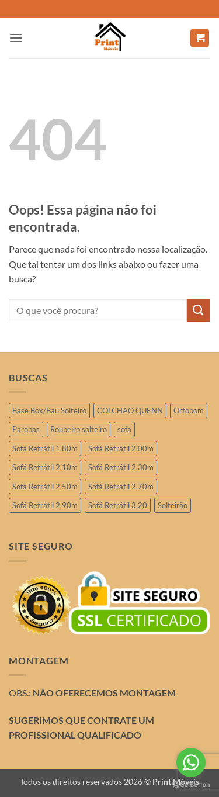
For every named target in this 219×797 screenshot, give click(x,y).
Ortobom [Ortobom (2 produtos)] (188, 410)
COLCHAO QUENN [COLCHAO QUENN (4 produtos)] (130, 410)
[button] (16, 37)
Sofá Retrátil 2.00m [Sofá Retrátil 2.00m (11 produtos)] (121, 448)
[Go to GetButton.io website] (191, 785)
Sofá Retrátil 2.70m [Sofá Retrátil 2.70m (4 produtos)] (121, 486)
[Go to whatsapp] (191, 762)
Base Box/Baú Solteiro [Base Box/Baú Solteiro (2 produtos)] (49, 410)
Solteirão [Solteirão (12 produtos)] (172, 505)
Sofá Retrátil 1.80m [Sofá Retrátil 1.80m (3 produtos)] (45, 448)
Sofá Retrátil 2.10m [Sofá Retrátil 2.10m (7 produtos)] (45, 467)
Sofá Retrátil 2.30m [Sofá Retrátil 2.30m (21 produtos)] (121, 467)
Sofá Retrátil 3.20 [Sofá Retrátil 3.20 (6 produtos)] (117, 505)
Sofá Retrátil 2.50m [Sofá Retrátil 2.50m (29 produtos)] (45, 486)
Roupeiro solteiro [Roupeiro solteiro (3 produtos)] (78, 429)
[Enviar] (198, 310)
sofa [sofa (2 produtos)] (124, 429)
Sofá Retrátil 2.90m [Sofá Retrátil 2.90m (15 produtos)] (45, 505)
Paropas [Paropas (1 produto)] (26, 429)
